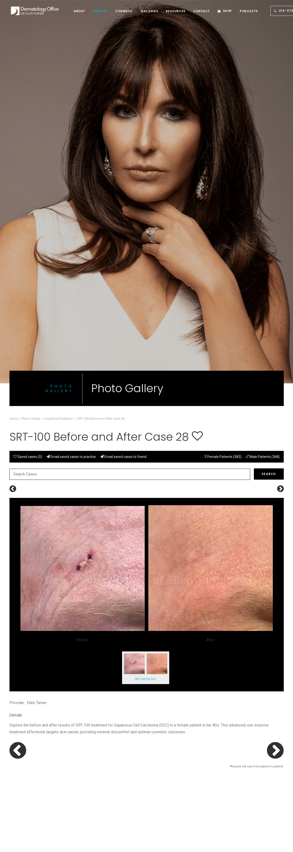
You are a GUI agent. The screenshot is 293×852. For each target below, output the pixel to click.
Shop (221, 11)
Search (269, 255)
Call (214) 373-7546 (191, 585)
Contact (195, 11)
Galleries (143, 11)
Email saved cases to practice (71, 238)
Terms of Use (239, 786)
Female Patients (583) (222, 238)
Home (13, 200)
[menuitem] (73, 11)
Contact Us (195, 649)
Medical (94, 11)
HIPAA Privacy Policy (246, 779)
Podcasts (243, 11)
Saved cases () (27, 238)
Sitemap (164, 806)
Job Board (165, 799)
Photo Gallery (31, 200)
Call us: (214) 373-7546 (31, 779)
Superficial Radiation (58, 200)
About (73, 11)
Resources (169, 11)
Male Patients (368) (263, 238)
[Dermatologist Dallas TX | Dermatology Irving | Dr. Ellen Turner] (32, 11)
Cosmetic (118, 11)
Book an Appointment (105, 585)
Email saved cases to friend (123, 238)
